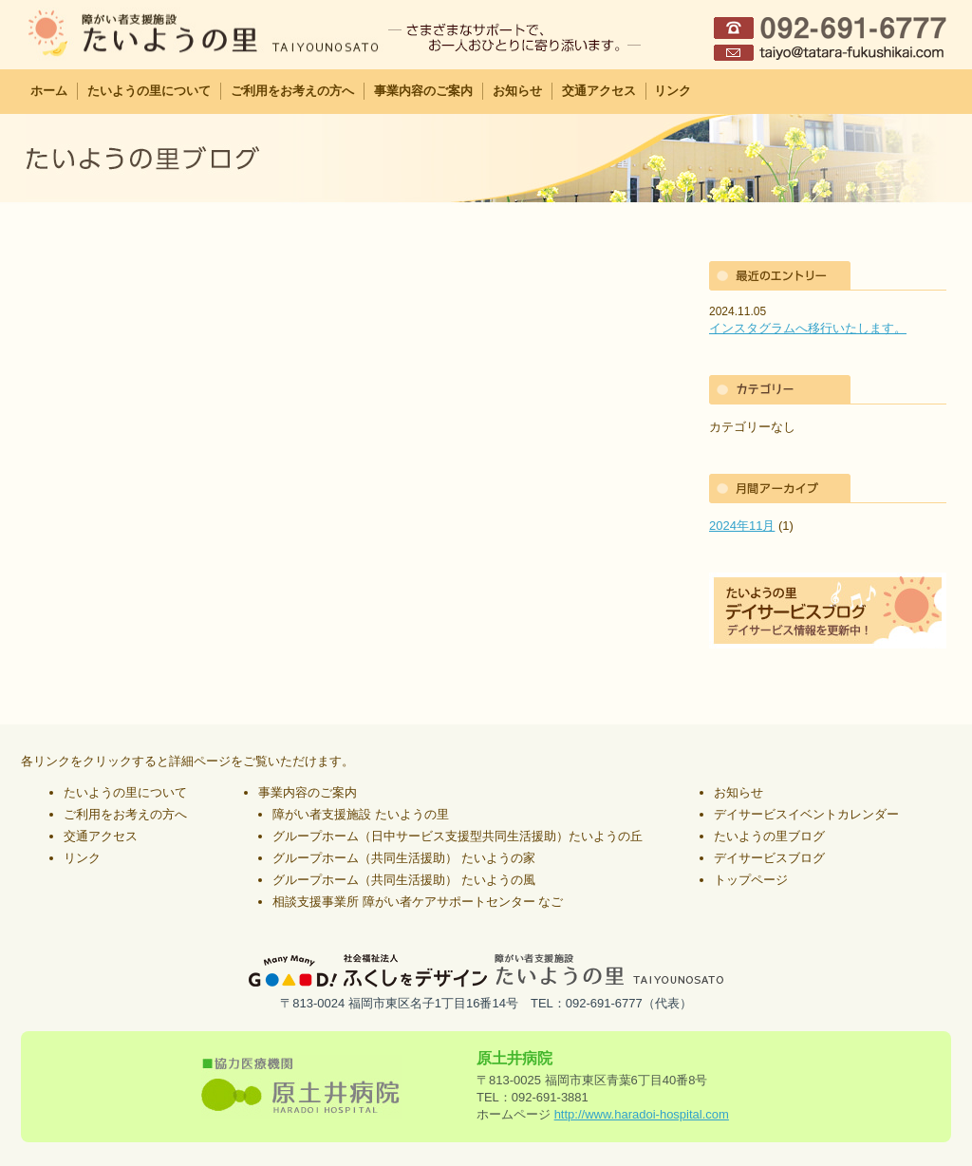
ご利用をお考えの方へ (292, 91)
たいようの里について (149, 91)
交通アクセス (599, 91)
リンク (672, 91)
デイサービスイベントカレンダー (806, 814)
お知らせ (517, 91)
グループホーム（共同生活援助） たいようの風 (403, 880)
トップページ (751, 880)
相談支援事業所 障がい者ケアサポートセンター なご (417, 901)
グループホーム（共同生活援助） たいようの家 (403, 858)
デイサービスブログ (769, 858)
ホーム (48, 91)
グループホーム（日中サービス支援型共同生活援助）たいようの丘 (457, 836)
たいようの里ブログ (769, 836)
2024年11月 (742, 525)
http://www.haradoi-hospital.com (641, 1114)
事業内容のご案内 (423, 91)
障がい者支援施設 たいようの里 (360, 814)
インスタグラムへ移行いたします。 (808, 328)
